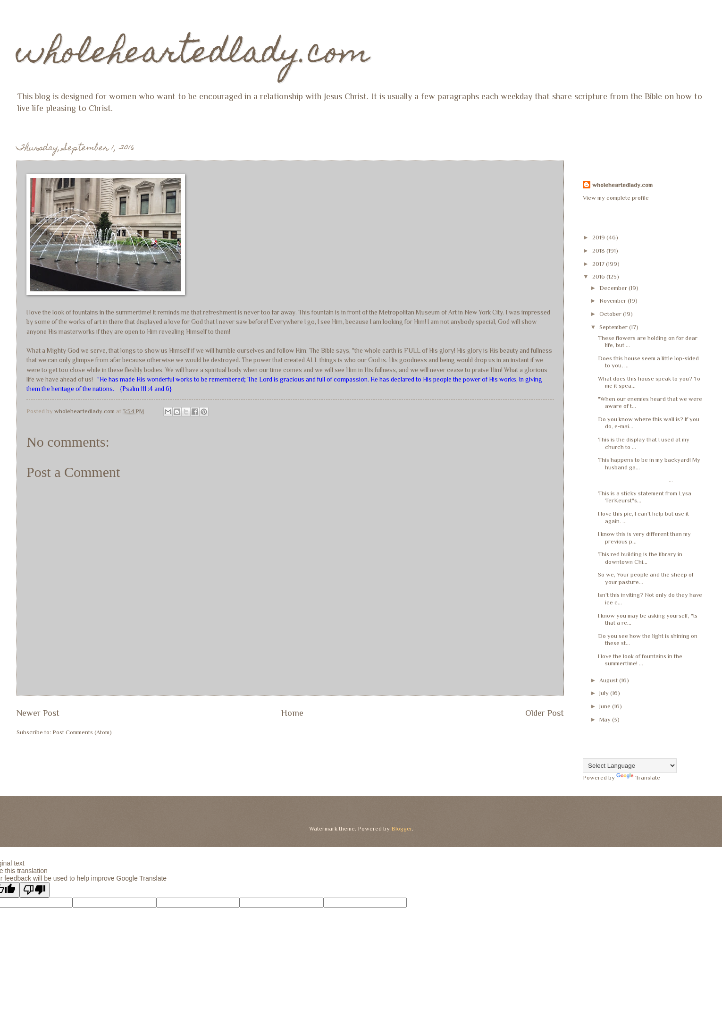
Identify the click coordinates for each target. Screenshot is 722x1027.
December (614, 287)
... (635, 480)
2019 (599, 237)
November (613, 300)
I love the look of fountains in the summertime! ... (640, 660)
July (604, 692)
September (614, 327)
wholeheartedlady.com (193, 55)
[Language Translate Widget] (630, 765)
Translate (638, 777)
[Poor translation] (34, 890)
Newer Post (38, 713)
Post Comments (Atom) (82, 732)
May (605, 719)
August (609, 680)
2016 (599, 276)
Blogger (401, 828)
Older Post (544, 713)
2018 (599, 250)
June (605, 706)
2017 (599, 263)
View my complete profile (616, 197)
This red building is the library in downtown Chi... (640, 558)
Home (292, 713)
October (611, 313)
